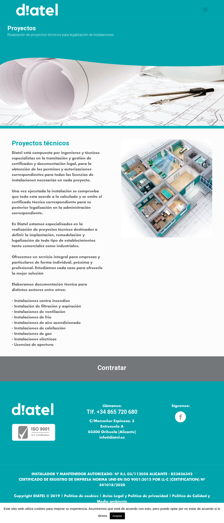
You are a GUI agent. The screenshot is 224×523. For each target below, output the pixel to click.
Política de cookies (81, 496)
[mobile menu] (205, 10)
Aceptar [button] (117, 516)
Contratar (112, 367)
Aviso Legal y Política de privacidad (135, 496)
